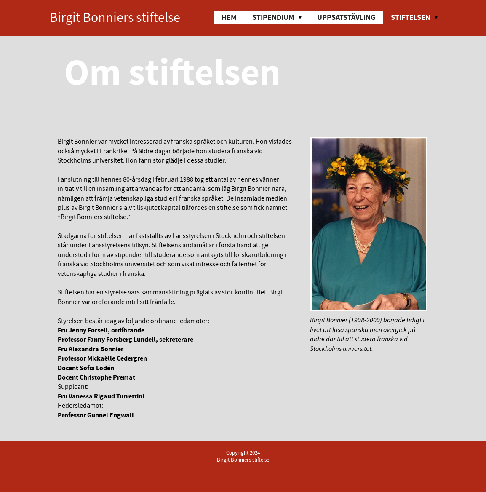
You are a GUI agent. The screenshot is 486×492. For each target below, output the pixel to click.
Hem (229, 17)
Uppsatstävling (346, 17)
